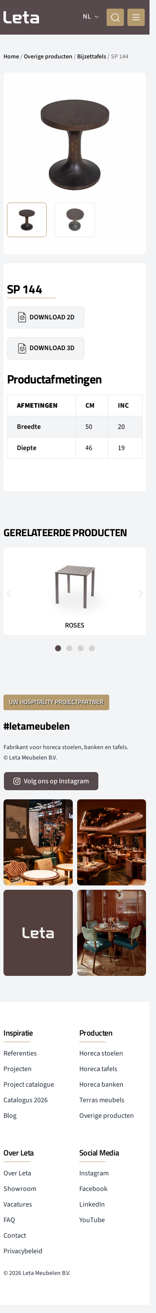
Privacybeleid (22, 1251)
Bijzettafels (91, 56)
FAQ (9, 1220)
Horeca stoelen (101, 1053)
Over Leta (17, 1173)
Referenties (20, 1053)
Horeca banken (101, 1084)
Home (11, 56)
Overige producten (48, 56)
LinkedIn (92, 1204)
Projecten (17, 1069)
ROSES (74, 625)
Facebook (93, 1189)
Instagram (94, 1173)
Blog (9, 1115)
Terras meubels (101, 1100)
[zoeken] (115, 17)
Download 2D (46, 317)
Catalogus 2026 (25, 1100)
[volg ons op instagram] (51, 781)
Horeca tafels (98, 1069)
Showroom (19, 1189)
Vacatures (17, 1204)
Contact (14, 1235)
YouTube (92, 1220)
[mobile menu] (136, 17)
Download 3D (46, 348)
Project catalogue (28, 1084)
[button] (8, 593)
